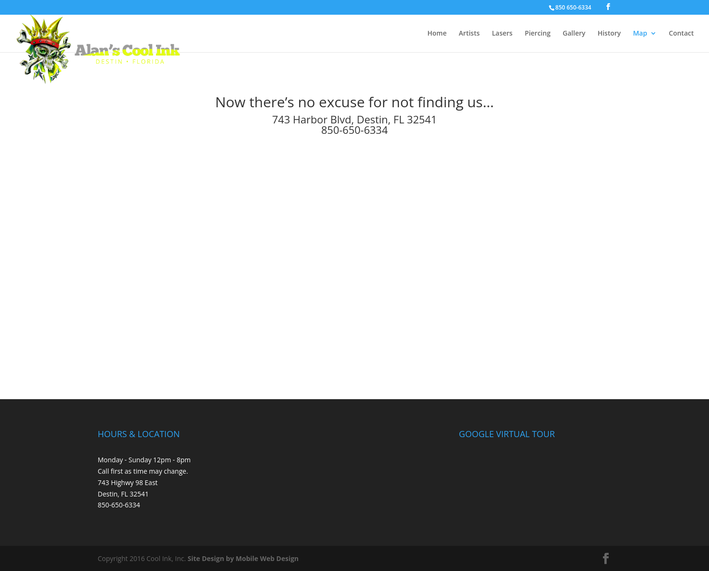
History (609, 33)
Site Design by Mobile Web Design (243, 558)
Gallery (574, 33)
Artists (469, 33)
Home (437, 33)
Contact (681, 33)
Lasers (502, 33)
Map (640, 33)
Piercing (538, 33)
